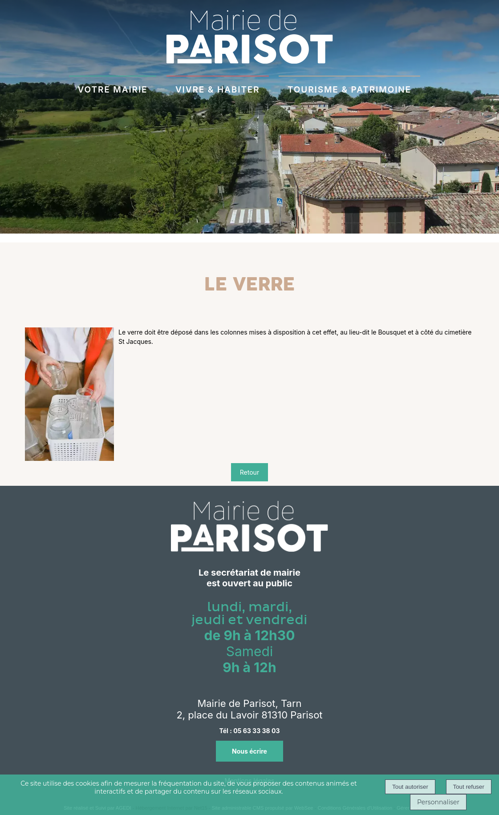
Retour (249, 472)
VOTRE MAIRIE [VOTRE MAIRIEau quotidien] (113, 88)
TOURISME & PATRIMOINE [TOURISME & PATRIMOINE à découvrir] (349, 88)
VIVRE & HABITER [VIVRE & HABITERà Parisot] (217, 88)
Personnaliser (438, 802)
